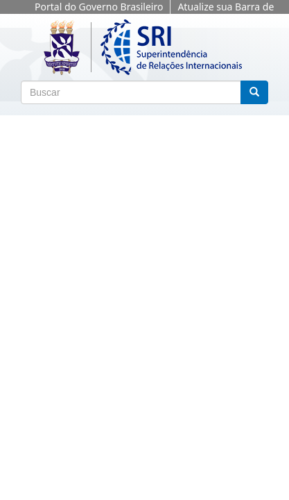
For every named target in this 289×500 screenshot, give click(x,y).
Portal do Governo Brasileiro (99, 6)
